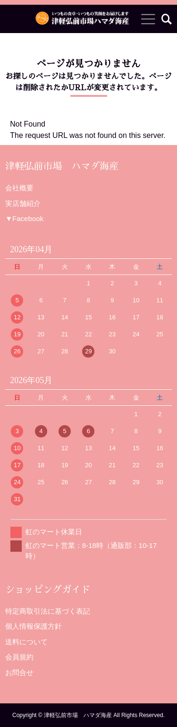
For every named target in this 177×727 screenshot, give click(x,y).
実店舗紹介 (23, 203)
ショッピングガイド (47, 589)
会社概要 (19, 188)
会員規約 (19, 657)
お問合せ (19, 672)
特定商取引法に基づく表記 (47, 611)
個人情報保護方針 (33, 626)
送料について (26, 642)
